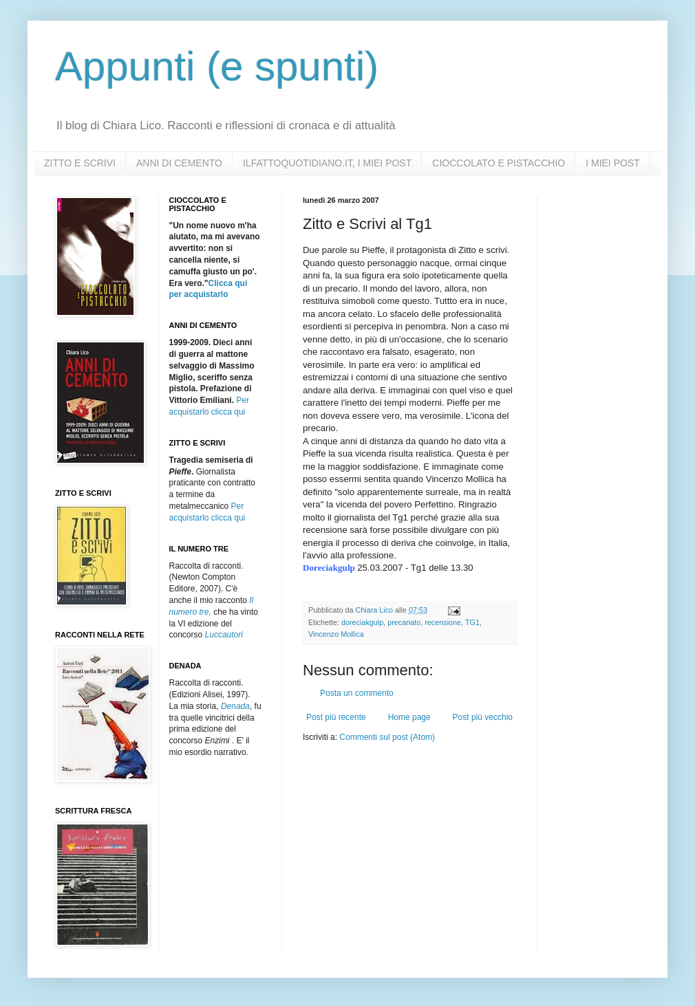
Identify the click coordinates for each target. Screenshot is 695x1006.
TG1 (472, 622)
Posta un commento (357, 693)
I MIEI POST (613, 162)
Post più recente (336, 717)
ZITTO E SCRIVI (80, 162)
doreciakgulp (362, 622)
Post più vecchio (483, 717)
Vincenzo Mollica (336, 634)
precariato (403, 622)
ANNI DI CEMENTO (179, 162)
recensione (443, 622)
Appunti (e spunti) (216, 66)
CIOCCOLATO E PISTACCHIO (498, 162)
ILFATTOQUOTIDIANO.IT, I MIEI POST (327, 162)
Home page (409, 717)
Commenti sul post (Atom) (387, 737)
